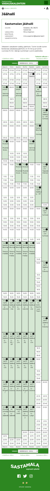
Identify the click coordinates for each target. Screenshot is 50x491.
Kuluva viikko (25, 58)
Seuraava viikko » (42, 58)
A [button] (44, 8)
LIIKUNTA (13, 8)
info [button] (33, 74)
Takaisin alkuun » (41, 56)
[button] (46, 2)
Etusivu (6, 8)
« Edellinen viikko (8, 58)
